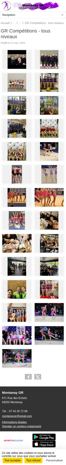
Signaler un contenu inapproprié (21, 426)
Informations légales (14, 422)
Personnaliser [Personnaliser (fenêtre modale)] (54, 460)
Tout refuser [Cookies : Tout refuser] (33, 460)
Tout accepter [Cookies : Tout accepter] (12, 460)
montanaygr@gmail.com (17, 416)
